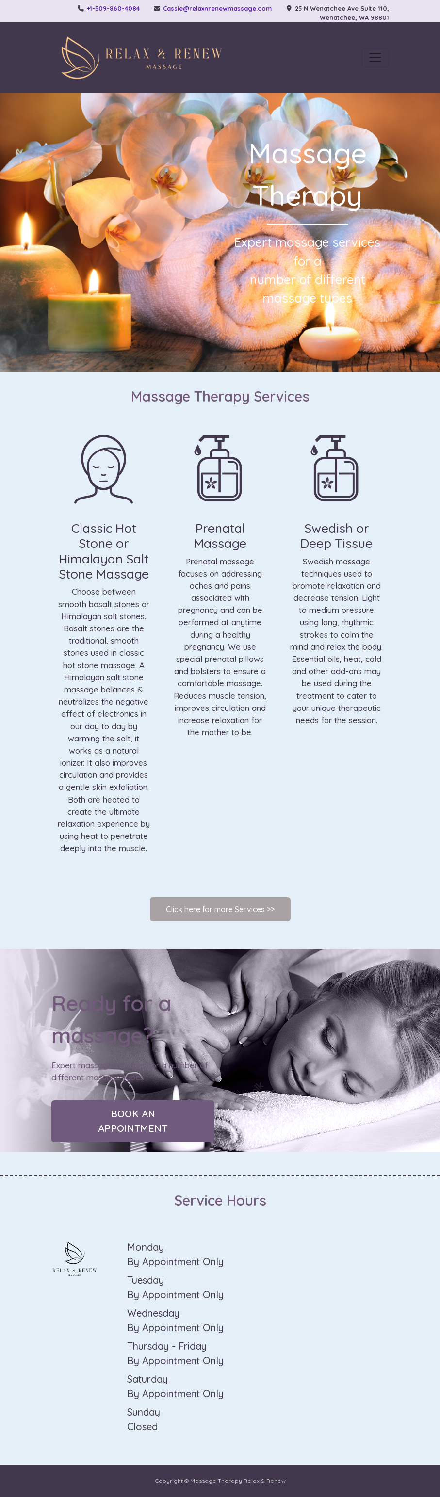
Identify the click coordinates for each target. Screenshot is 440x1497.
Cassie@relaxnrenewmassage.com (217, 8)
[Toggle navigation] (375, 57)
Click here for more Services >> (220, 909)
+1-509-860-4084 (113, 8)
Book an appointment (132, 1121)
